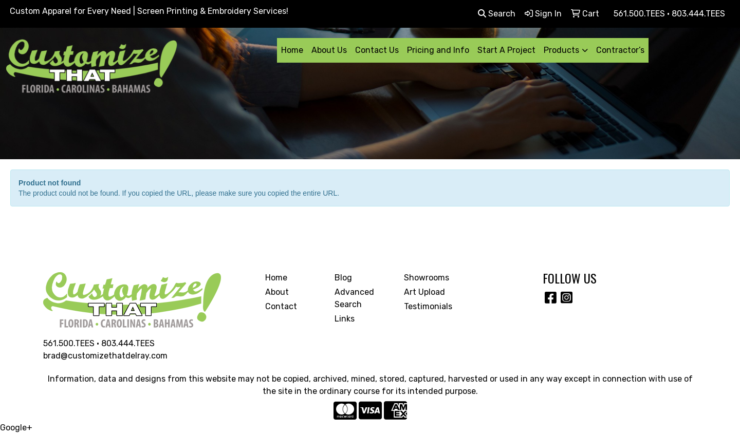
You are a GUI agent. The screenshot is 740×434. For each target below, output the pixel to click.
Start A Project (506, 50)
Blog (343, 277)
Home (292, 50)
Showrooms (426, 277)
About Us (329, 50)
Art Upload (424, 292)
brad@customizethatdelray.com (105, 356)
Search (496, 13)
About (277, 292)
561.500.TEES (69, 343)
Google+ (16, 427)
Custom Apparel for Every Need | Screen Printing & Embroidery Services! (149, 11)
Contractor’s (620, 50)
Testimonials (428, 306)
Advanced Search (354, 298)
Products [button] (561, 50)
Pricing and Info (438, 50)
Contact (281, 306)
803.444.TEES (128, 343)
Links (345, 319)
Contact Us (377, 50)
